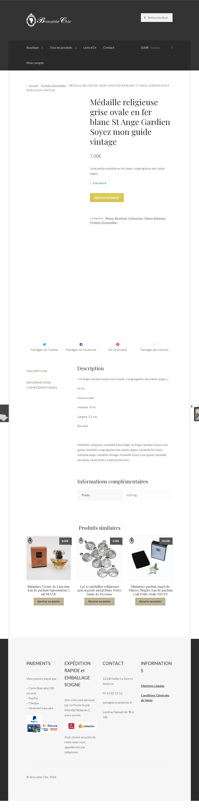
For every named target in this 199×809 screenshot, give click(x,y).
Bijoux (110, 218)
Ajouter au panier (107, 197)
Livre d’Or (90, 47)
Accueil (33, 85)
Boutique (32, 47)
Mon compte (35, 63)
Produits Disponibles (53, 85)
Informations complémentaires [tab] (41, 393)
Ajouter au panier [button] (48, 609)
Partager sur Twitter (44, 358)
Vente (148, 708)
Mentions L (152, 694)
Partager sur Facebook (81, 358)
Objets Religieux (155, 218)
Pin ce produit (117, 358)
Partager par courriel (154, 358)
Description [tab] (36, 379)
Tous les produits (61, 47)
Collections (135, 218)
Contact (108, 47)
